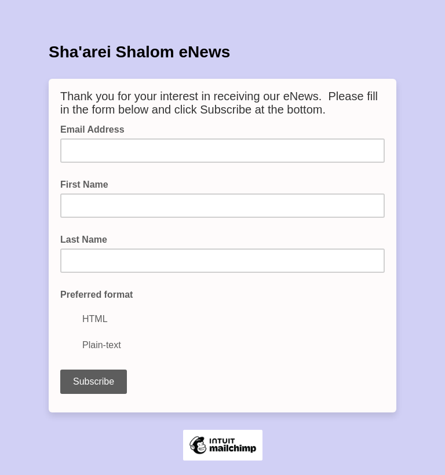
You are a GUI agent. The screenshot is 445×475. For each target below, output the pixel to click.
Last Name (83, 239)
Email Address (96, 128)
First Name (84, 184)
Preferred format (96, 294)
